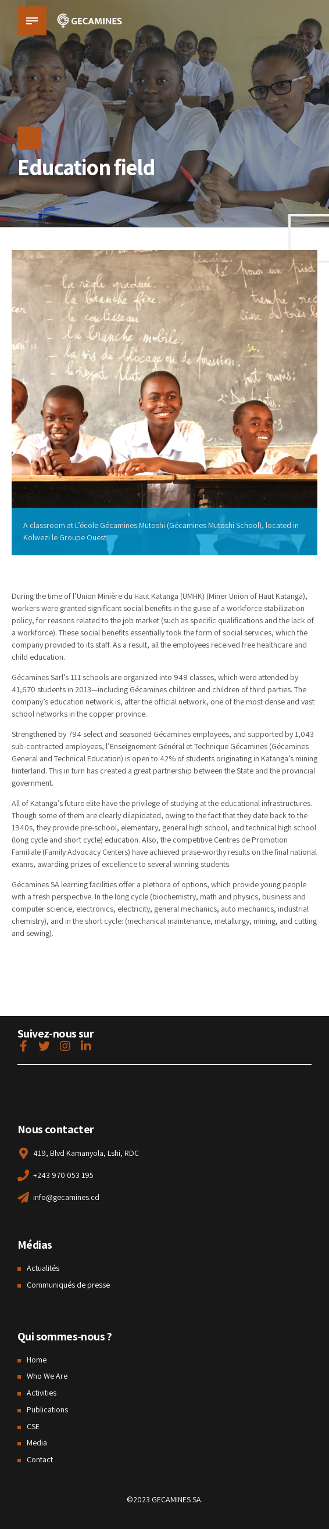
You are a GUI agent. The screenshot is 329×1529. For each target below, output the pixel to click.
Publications (47, 1409)
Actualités (43, 1268)
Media (37, 1442)
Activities (41, 1392)
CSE (33, 1426)
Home (37, 1359)
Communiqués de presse (68, 1284)
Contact (40, 1459)
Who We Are (47, 1376)
